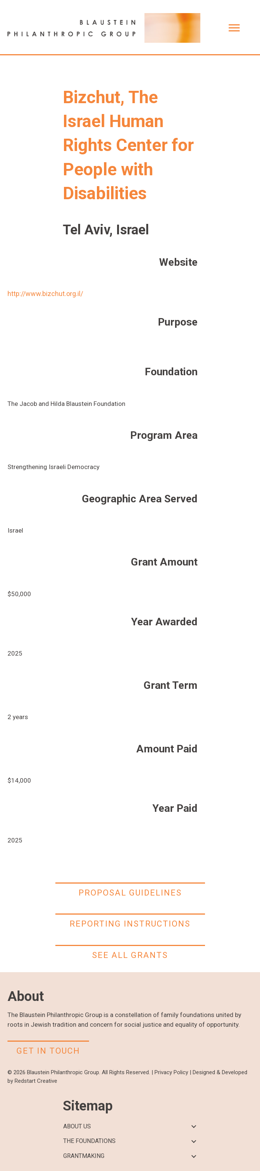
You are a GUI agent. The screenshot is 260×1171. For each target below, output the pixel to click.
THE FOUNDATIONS (89, 1140)
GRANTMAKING (83, 1155)
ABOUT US (77, 1126)
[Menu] (234, 28)
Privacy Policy (171, 1072)
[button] (194, 1126)
